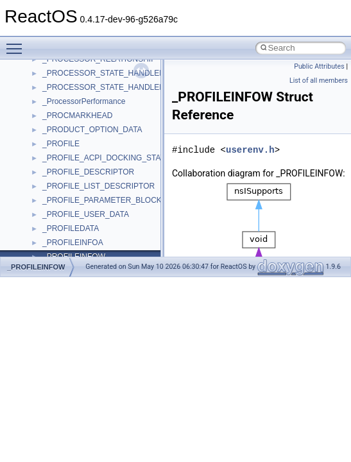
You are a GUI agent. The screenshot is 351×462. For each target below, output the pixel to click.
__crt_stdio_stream (75, 254)
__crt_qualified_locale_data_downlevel (108, 211)
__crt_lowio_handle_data (85, 169)
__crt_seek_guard (73, 225)
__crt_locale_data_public (85, 98)
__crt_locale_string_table (85, 141)
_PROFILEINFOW (36, 267)
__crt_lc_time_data (74, 70)
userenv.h (250, 150)
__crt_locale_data (72, 84)
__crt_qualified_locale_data (89, 197)
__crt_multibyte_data (78, 183)
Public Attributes (319, 66)
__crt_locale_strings (76, 155)
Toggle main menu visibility (17, 43)
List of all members (318, 80)
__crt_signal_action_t (78, 239)
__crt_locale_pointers (79, 112)
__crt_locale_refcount (79, 127)
